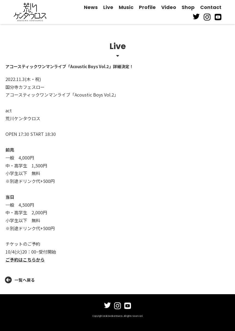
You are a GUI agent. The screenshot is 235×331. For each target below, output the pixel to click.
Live (108, 7)
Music (126, 7)
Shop (188, 7)
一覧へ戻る (20, 280)
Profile (147, 7)
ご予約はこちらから (25, 259)
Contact (210, 7)
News (91, 7)
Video (168, 7)
